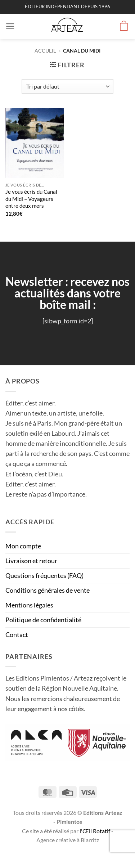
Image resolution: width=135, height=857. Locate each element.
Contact (16, 634)
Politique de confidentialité (43, 620)
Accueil (45, 51)
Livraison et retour (31, 561)
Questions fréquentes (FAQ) (44, 575)
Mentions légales (29, 605)
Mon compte (23, 546)
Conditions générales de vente (47, 590)
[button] (10, 26)
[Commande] (67, 86)
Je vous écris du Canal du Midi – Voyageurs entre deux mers (31, 198)
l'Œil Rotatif (95, 830)
